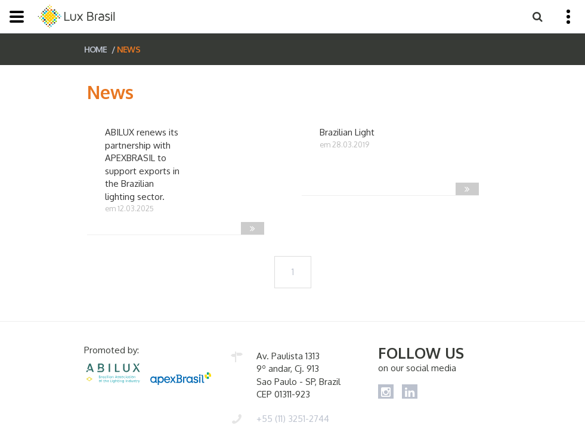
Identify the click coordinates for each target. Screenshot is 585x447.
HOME (95, 49)
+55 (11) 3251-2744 (292, 418)
